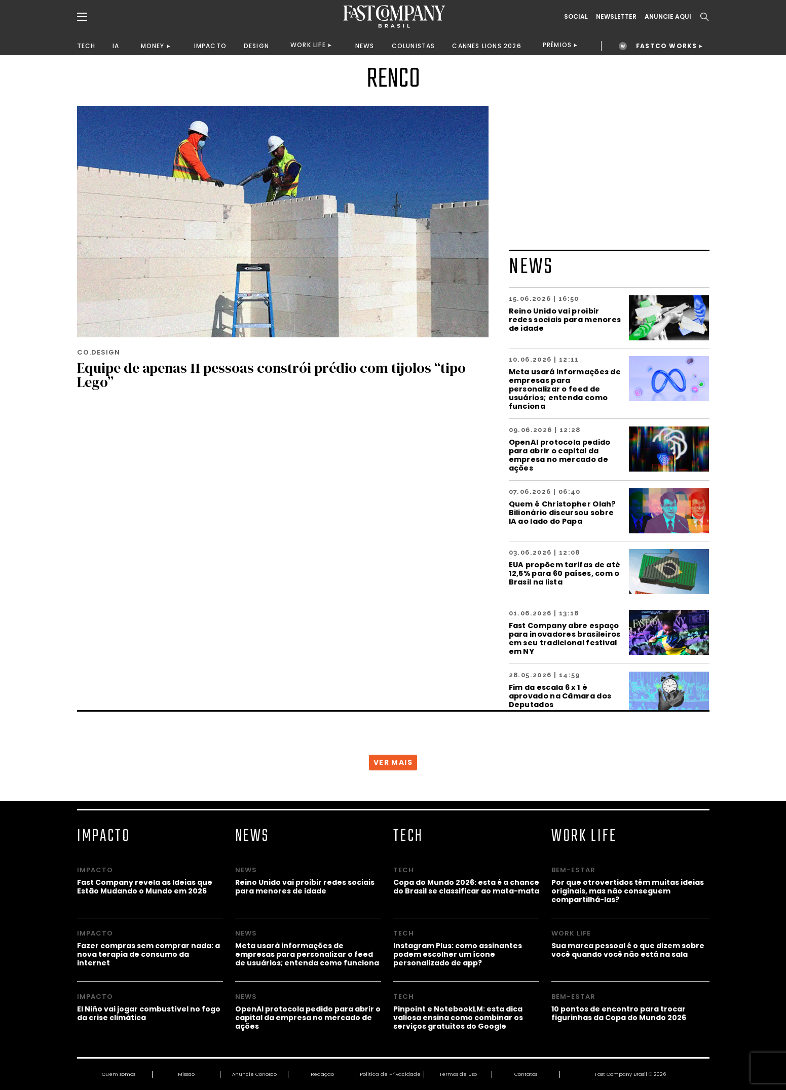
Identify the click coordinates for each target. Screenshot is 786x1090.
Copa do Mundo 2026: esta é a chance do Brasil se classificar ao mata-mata (466, 886)
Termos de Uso (458, 1074)
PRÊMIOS (557, 45)
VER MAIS (393, 762)
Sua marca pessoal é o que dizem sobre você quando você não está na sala (627, 950)
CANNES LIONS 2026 (486, 46)
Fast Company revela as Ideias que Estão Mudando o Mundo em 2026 (144, 886)
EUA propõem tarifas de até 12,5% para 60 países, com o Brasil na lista (565, 573)
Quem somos (118, 1074)
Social (576, 17)
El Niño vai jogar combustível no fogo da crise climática (148, 1013)
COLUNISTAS (413, 46)
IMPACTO (210, 46)
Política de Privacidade (390, 1074)
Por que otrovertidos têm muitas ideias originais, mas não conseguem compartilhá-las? (627, 890)
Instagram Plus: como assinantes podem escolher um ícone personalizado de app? (457, 954)
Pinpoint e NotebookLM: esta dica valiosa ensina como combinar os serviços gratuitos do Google (458, 1017)
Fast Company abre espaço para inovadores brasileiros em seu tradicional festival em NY (565, 638)
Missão (186, 1074)
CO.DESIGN (98, 352)
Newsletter (616, 17)
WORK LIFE (308, 45)
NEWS (365, 46)
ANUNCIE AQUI (668, 17)
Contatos (525, 1074)
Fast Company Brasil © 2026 (630, 1074)
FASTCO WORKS (666, 46)
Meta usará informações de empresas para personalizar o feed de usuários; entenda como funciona (565, 389)
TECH (86, 46)
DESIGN (256, 46)
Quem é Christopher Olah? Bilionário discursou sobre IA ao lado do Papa (562, 512)
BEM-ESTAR (573, 870)
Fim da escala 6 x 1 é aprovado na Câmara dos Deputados (560, 695)
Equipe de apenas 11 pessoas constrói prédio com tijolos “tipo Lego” (271, 375)
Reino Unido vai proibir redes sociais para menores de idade (565, 319)
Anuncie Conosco (254, 1074)
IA (116, 46)
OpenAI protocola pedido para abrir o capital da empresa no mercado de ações (560, 455)
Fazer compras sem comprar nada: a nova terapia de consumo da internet (148, 954)
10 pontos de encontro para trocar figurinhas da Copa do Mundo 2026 (618, 1013)
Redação (322, 1074)
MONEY (153, 46)
